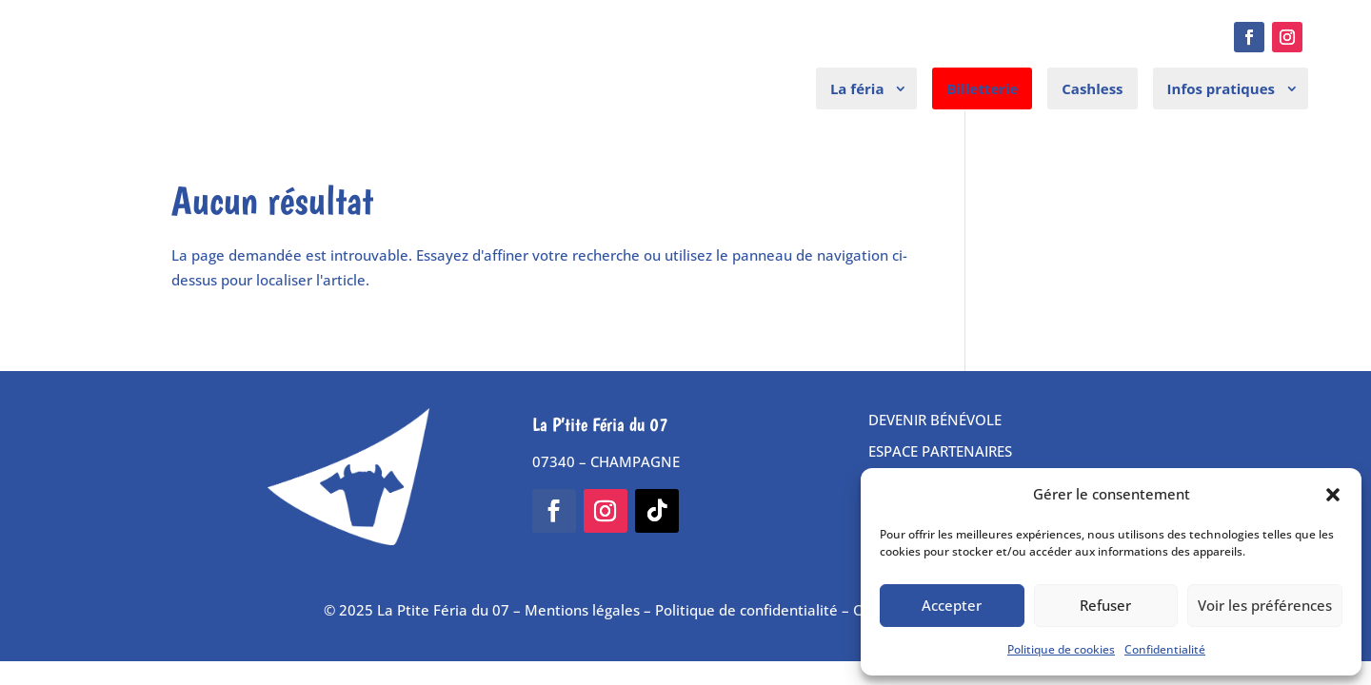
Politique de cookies (1061, 649)
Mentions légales (582, 609)
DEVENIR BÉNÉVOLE (935, 419)
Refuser (1105, 605)
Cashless (1092, 88)
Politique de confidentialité (746, 609)
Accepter (952, 605)
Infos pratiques (1221, 88)
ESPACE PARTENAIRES (940, 450)
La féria (857, 88)
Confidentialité (1164, 649)
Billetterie (982, 88)
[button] (1332, 494)
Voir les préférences (1265, 605)
